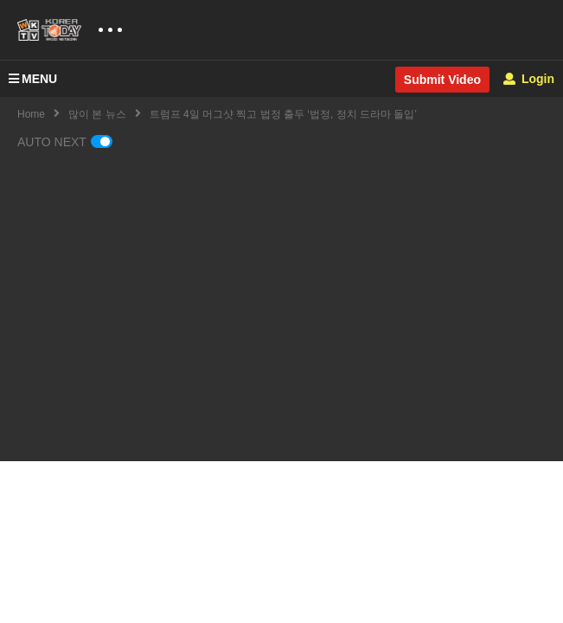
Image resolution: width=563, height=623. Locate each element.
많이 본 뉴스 (97, 114)
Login (528, 79)
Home (31, 114)
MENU (33, 79)
